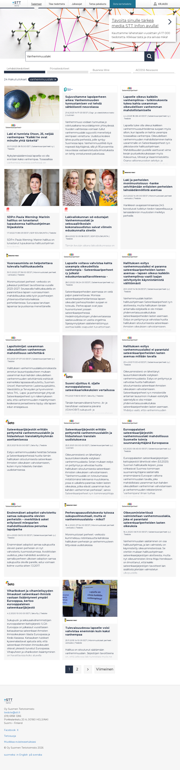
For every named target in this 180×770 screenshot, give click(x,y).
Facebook (10, 730)
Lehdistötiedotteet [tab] (18, 68)
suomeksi (9, 754)
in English (22, 754)
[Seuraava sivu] (88, 670)
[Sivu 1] (69, 670)
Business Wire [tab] (101, 70)
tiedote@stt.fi (12, 712)
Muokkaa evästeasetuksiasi (20, 741)
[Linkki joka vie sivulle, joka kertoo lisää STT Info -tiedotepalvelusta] (142, 28)
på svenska (35, 754)
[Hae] (84, 56)
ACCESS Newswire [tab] (147, 70)
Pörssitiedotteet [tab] (59, 68)
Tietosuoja (10, 735)
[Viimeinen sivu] (105, 670)
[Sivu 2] (77, 670)
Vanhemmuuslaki (43, 79)
